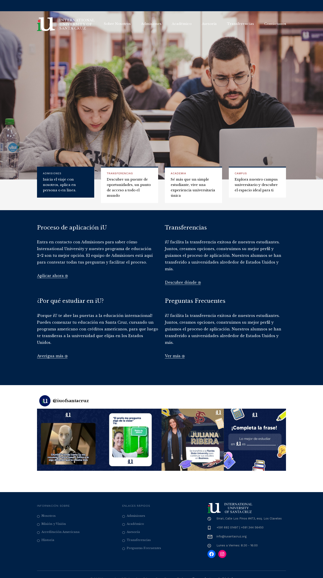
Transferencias (240, 24)
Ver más (175, 356)
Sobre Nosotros (117, 24)
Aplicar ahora (52, 275)
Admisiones (151, 24)
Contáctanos (275, 24)
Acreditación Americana (60, 532)
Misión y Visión (53, 524)
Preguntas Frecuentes (144, 548)
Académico (182, 24)
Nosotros (48, 516)
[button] (68, 440)
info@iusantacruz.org (231, 536)
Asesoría (209, 24)
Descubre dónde (183, 282)
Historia (47, 540)
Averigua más (52, 356)
